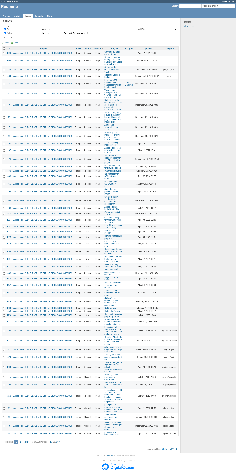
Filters (8, 26)
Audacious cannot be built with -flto (112, 208)
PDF (177, 449)
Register (231, 1)
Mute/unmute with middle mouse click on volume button (112, 321)
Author (9, 33)
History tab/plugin (112, 311)
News (49, 16)
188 (9, 69)
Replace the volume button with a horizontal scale (113, 259)
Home (3, 1)
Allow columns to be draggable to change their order (113, 349)
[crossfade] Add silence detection (111, 433)
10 (9, 349)
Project (43, 48)
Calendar (39, 16)
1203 (9, 308)
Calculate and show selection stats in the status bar (113, 251)
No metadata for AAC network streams (111, 176)
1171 (9, 285)
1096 (9, 251)
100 (9, 144)
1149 (9, 61)
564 (9, 76)
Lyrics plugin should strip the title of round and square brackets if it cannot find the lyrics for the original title (113, 396)
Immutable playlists (112, 171)
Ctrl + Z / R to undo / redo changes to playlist (113, 243)
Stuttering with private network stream (111, 191)
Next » (26, 442)
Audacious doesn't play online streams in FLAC (112, 150)
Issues (28, 16)
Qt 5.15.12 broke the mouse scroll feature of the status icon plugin (113, 340)
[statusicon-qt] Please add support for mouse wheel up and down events (113, 330)
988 (9, 208)
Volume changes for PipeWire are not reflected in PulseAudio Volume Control (113, 367)
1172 (9, 293)
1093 (9, 267)
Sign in (224, 1)
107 (9, 150)
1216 (9, 315)
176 (9, 159)
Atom (166, 449)
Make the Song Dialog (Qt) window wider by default (112, 266)
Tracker (78, 48)
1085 (9, 226)
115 (9, 377)
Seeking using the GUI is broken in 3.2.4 (112, 69)
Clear (16, 43)
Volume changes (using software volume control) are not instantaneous (112, 93)
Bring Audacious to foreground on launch (112, 285)
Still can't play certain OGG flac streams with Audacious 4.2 (111, 301)
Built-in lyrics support (110, 231)
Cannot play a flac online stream (112, 53)
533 (9, 200)
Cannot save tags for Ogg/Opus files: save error (112, 219)
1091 (9, 232)
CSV (172, 449)
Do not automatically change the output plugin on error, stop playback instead (113, 60)
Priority (97, 48)
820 (9, 213)
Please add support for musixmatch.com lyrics (113, 384)
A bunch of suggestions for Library (111, 127)
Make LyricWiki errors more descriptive (111, 377)
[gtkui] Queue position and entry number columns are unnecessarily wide (113, 408)
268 (9, 396)
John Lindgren (129, 83)
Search (175, 6)
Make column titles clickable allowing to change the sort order (113, 426)
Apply (7, 43)
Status (9, 29)
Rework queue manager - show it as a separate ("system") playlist (112, 136)
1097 (9, 259)
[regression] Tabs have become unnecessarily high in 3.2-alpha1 (112, 83)
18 (9, 136)
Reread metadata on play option (113, 237)
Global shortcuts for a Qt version (113, 213)
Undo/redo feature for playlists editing (112, 166)
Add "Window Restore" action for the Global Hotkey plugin (112, 159)
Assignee (129, 48)
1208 (9, 367)
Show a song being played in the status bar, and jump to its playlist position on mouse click (112, 117)
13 (9, 433)
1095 (9, 244)
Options (9, 37)
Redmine (109, 455)
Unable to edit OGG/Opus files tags (111, 183)
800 (9, 176)
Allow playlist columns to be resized (110, 417)
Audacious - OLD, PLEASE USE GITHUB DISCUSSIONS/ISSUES (43, 53)
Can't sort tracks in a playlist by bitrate (113, 315)
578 (9, 171)
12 (9, 94)
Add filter (142, 29)
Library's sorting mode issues (111, 143)
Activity (17, 16)
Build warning (110, 308)
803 (9, 330)
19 (9, 417)
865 (9, 184)
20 (9, 117)
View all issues (190, 26)
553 (9, 311)
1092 (9, 237)
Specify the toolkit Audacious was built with (113, 357)
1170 (9, 278)
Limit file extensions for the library (113, 226)
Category (169, 48)
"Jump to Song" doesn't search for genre (112, 292)
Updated (148, 48)
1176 (9, 301)
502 (9, 385)
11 (9, 408)
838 (9, 273)
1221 (9, 340)
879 (9, 357)
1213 (9, 322)
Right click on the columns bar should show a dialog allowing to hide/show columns (113, 105)
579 (9, 167)
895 (9, 191)
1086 (9, 53)
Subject (114, 48)
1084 (9, 220)
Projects (10, 1)
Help (16, 1)
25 (51, 442)
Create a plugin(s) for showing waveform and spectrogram (112, 200)
